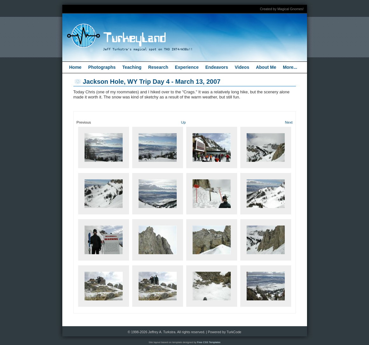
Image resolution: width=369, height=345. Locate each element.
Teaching (131, 67)
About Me (266, 67)
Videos (242, 67)
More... (290, 67)
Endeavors (216, 67)
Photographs (101, 67)
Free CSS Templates (209, 342)
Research (158, 67)
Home (75, 67)
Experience (187, 67)
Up (183, 122)
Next (288, 122)
